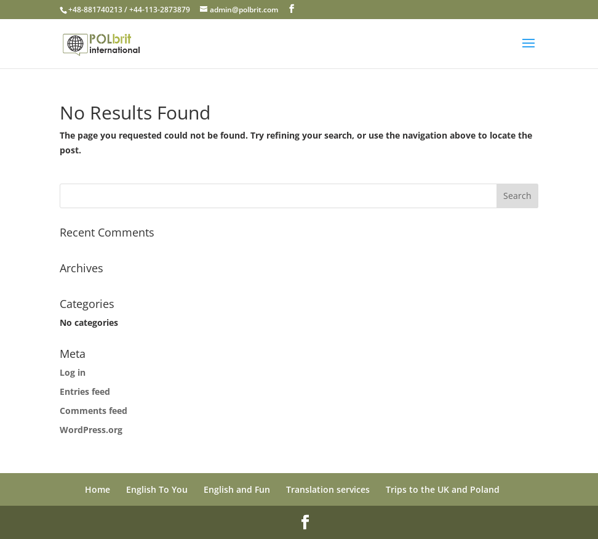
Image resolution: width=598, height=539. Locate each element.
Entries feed (85, 391)
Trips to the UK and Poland (443, 489)
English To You (157, 489)
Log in (73, 372)
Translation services (328, 489)
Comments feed (93, 410)
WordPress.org (91, 430)
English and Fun (237, 489)
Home (97, 489)
